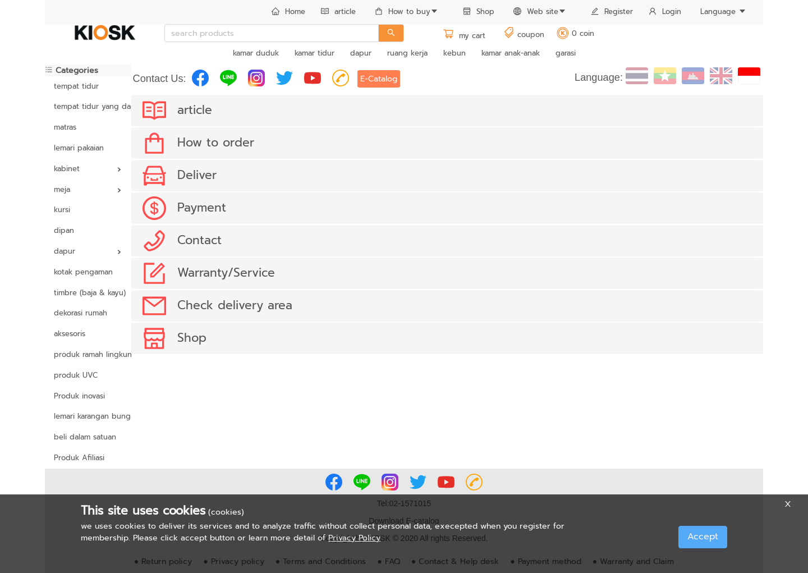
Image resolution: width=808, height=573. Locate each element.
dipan (64, 230)
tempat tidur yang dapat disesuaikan (88, 106)
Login (665, 11)
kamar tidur (314, 53)
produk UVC (76, 375)
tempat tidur (76, 86)
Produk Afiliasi (79, 457)
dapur (360, 53)
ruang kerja (407, 53)
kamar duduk (256, 53)
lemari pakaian (79, 148)
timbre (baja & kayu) (88, 292)
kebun (454, 53)
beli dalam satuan (85, 437)
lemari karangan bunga (88, 416)
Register (612, 11)
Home (288, 11)
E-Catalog (378, 79)
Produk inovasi (79, 396)
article (338, 11)
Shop (478, 11)
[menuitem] (288, 12)
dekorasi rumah (80, 313)
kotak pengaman (83, 272)
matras (65, 127)
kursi (62, 209)
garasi (566, 53)
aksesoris (69, 333)
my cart (464, 35)
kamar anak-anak (510, 53)
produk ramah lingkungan (88, 354)
